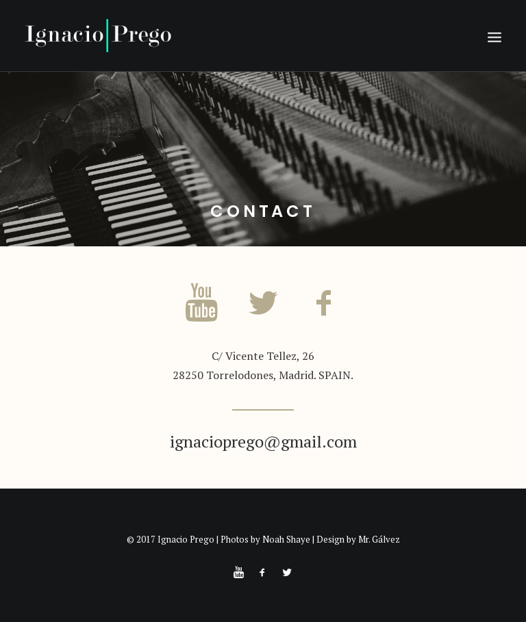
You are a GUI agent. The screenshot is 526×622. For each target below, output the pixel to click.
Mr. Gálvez (379, 539)
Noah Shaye (286, 539)
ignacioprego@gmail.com (263, 441)
